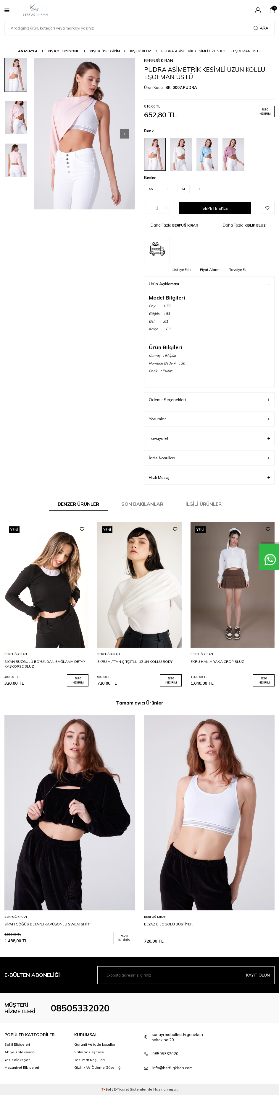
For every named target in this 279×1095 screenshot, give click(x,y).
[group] (84, 133)
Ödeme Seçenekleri (209, 400)
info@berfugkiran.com (172, 1067)
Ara (261, 28)
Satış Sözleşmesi (89, 1052)
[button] (124, 134)
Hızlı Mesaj (209, 477)
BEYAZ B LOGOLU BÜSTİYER (168, 924)
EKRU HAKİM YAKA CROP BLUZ (217, 661)
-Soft (107, 1089)
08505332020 (80, 1008)
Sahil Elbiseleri (17, 1044)
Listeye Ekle (181, 269)
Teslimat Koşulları (89, 1059)
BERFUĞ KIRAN (158, 60)
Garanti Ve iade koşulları (95, 1044)
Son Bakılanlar (142, 504)
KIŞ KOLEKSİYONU (64, 51)
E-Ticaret (121, 1089)
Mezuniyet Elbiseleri (21, 1067)
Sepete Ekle (215, 208)
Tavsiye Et (237, 269)
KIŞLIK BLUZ (140, 51)
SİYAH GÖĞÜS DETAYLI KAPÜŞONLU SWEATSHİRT (47, 924)
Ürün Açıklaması (209, 284)
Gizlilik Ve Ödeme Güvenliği (97, 1067)
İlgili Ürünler (204, 504)
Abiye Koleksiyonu (20, 1052)
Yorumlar (209, 419)
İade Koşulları (209, 458)
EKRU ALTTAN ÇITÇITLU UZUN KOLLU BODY (134, 661)
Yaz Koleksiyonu (18, 1059)
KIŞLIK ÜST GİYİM (105, 51)
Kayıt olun (258, 975)
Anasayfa (28, 51)
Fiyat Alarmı (210, 269)
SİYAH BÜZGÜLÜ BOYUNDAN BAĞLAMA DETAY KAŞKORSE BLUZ (44, 663)
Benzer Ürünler (78, 504)
